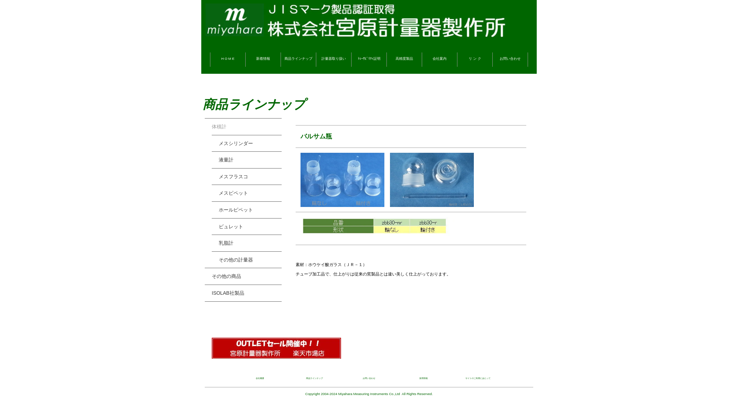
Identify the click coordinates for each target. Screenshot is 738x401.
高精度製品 (404, 58)
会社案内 (440, 58)
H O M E (227, 58)
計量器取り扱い (333, 58)
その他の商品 (226, 276)
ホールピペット (236, 210)
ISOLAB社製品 (228, 293)
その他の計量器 (236, 260)
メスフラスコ (233, 176)
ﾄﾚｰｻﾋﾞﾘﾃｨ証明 (369, 58)
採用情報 (423, 378)
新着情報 (263, 58)
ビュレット (231, 226)
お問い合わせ (510, 58)
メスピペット (233, 193)
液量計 (226, 160)
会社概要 (260, 378)
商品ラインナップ (298, 58)
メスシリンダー (236, 143)
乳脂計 (226, 243)
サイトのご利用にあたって (478, 378)
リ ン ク (475, 58)
